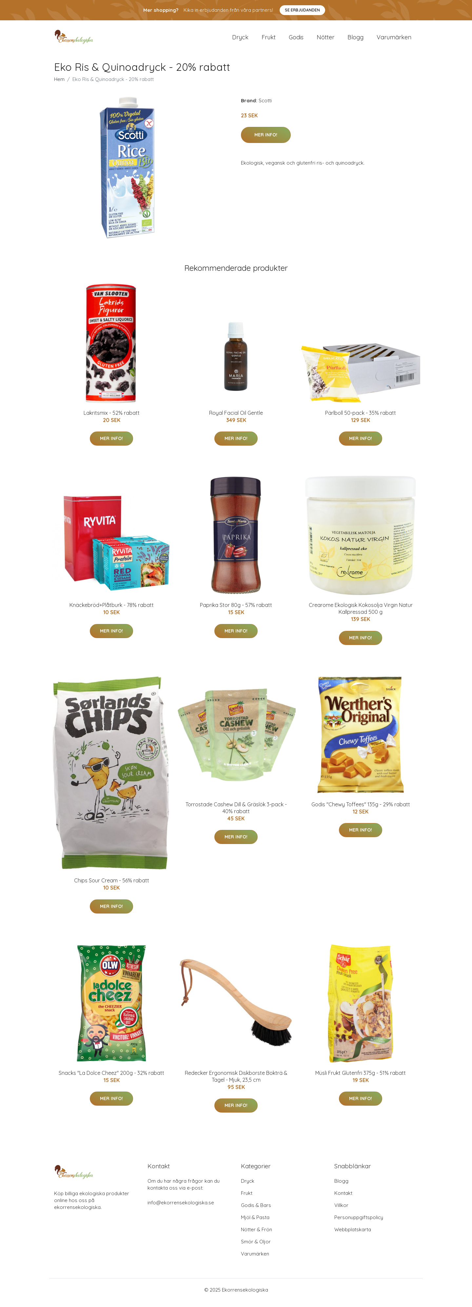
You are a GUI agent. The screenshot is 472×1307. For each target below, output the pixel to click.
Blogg (355, 40)
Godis (296, 40)
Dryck (240, 40)
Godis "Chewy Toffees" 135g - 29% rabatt (360, 810)
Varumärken (394, 40)
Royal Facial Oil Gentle (236, 418)
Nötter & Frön (256, 1235)
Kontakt (343, 1199)
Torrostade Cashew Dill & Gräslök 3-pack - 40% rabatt (236, 813)
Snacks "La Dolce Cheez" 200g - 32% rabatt (111, 1078)
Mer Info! (265, 140)
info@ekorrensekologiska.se (181, 1208)
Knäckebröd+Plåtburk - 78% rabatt (111, 610)
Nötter (325, 40)
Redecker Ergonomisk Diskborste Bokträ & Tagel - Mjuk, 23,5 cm (236, 1082)
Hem (59, 85)
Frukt (269, 40)
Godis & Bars (256, 1211)
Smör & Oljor (256, 1247)
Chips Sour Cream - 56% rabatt (111, 886)
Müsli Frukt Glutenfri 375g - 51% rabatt (360, 1078)
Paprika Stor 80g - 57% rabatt (236, 610)
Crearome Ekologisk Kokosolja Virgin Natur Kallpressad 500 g (361, 614)
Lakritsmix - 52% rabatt (112, 418)
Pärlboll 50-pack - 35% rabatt (360, 418)
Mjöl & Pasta (255, 1223)
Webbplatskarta (352, 1235)
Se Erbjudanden (302, 10)
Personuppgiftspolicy (358, 1223)
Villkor (341, 1211)
